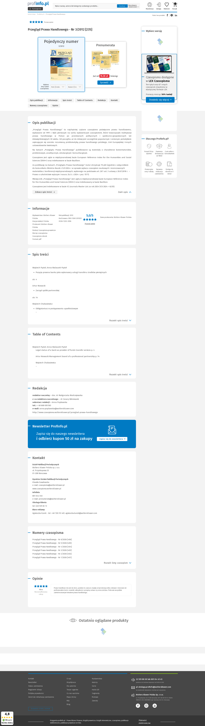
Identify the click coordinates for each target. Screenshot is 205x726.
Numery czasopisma (38, 105)
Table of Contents (85, 100)
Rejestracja (149, 6)
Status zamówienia (35, 686)
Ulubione (167, 6)
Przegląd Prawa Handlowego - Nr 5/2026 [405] (52, 543)
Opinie (55, 105)
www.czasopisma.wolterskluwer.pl (46, 489)
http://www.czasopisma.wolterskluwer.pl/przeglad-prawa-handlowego (65, 412)
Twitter (172, 15)
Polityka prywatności (36, 693)
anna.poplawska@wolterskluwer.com (56, 408)
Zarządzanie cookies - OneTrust (40, 708)
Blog (68, 704)
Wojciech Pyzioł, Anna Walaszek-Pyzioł (81, 356)
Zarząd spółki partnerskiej (47, 290)
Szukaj (122, 6)
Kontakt (114, 100)
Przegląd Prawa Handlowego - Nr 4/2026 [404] (52, 547)
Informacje (52, 100)
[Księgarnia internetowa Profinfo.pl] (38, 4)
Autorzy (95, 682)
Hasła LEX (95, 690)
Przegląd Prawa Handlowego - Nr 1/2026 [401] (52, 557)
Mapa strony (71, 697)
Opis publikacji (36, 100)
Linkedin (175, 15)
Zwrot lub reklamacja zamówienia (41, 697)
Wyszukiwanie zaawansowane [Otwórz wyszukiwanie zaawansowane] (133, 6)
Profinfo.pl (40, 14)
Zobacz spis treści (43, 192)
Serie (94, 686)
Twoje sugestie (72, 690)
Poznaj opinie (48, 22)
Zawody (95, 701)
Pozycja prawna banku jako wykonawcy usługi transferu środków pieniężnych (71, 272)
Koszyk (174, 6)
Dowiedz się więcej (160, 99)
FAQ (68, 701)
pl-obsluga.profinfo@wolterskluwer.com (153, 687)
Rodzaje (95, 697)
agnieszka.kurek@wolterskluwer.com (81, 513)
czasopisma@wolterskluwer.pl (52, 485)
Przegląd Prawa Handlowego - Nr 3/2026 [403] (52, 550)
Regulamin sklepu (35, 690)
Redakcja (102, 100)
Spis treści (67, 100)
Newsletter (32, 682)
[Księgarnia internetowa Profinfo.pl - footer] (35, 721)
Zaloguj (158, 6)
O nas (69, 679)
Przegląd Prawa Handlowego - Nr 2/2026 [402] (52, 554)
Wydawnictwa (97, 679)
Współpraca (71, 682)
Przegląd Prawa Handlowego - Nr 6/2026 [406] (52, 539)
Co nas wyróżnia (73, 693)
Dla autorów (71, 686)
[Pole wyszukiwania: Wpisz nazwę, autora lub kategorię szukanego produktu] (84, 6)
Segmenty (95, 693)
